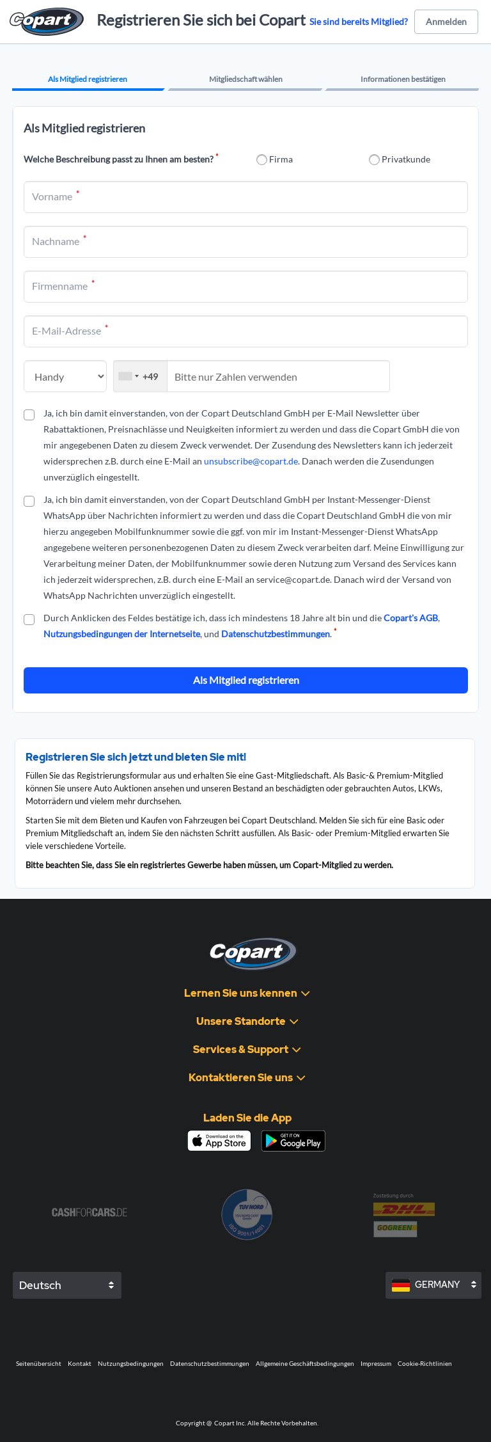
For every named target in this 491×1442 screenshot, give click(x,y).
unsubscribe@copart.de (251, 461)
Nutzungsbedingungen (131, 1363)
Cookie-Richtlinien (425, 1363)
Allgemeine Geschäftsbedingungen (305, 1363)
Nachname (59, 241)
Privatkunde (406, 159)
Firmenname (63, 286)
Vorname (55, 196)
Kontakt (79, 1363)
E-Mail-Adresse (70, 331)
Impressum (376, 1363)
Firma (281, 159)
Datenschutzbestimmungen (275, 633)
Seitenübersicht (38, 1363)
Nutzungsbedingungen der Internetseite (121, 633)
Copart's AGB (411, 617)
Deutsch (40, 1285)
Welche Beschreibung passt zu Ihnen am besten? (121, 159)
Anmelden (446, 21)
